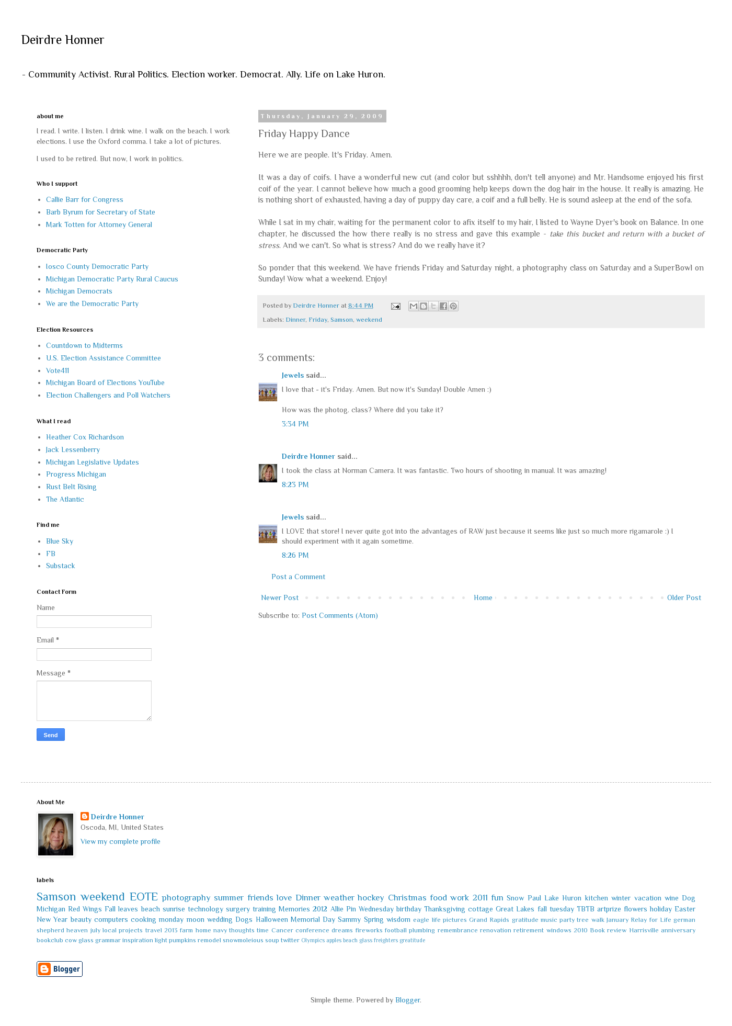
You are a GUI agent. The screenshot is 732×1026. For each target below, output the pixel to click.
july (95, 930)
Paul (534, 898)
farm (186, 930)
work (459, 898)
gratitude (525, 919)
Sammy (349, 919)
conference (312, 930)
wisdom (398, 919)
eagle (421, 919)
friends (260, 898)
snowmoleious (243, 940)
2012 (320, 909)
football (396, 930)
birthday (408, 909)
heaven (77, 930)
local (109, 930)
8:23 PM (295, 484)
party (567, 919)
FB (50, 553)
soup (272, 940)
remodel (209, 940)
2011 (480, 898)
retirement (528, 930)
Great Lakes (515, 909)
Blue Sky (59, 541)
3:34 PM (295, 424)
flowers (635, 909)
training (264, 909)
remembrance (458, 930)
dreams (342, 930)
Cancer (282, 930)
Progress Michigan (76, 474)
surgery (238, 909)
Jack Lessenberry (73, 449)
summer (229, 898)
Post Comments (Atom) (340, 615)
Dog (688, 898)
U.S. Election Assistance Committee (103, 358)
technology (205, 909)
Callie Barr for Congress (84, 199)
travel (153, 930)
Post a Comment (298, 576)
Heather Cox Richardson (85, 437)
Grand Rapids (489, 919)
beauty (81, 919)
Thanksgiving (444, 909)
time (263, 930)
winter (621, 898)
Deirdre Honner (63, 39)
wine (672, 898)
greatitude (412, 940)
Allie (337, 909)
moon (195, 919)
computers (111, 919)
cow (71, 940)
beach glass (357, 940)
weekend (369, 319)
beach (150, 909)
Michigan (51, 909)
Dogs (244, 919)
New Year (52, 919)
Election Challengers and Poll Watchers (108, 395)
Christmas (407, 898)
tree (583, 919)
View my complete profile (121, 841)
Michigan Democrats (79, 291)
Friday (317, 319)
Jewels (293, 375)
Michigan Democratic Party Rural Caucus (112, 279)
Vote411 (57, 370)
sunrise (174, 909)
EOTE (144, 896)
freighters (386, 940)
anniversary (678, 930)
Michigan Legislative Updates (92, 462)
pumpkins (182, 940)
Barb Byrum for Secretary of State (100, 212)
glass (86, 940)
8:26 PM (295, 555)
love (284, 898)
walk (597, 919)
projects (131, 930)
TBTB (585, 909)
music (549, 919)
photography (186, 898)
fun (497, 898)
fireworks (369, 930)
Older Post (684, 597)
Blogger (407, 1000)
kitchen (596, 898)
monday (171, 919)
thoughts (242, 930)
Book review (608, 930)
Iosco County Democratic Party (97, 266)
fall (542, 909)
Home (483, 597)
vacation (647, 898)
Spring (374, 919)
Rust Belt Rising (71, 486)
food (438, 898)
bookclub (50, 940)
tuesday (562, 909)
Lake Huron (562, 898)
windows (558, 930)
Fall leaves (121, 909)
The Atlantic (65, 499)
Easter (684, 909)
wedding (220, 919)
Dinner (295, 319)
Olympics (313, 940)
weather (339, 898)
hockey (371, 898)
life (436, 919)
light (161, 940)
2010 (581, 930)
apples (333, 940)
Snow (515, 898)
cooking (143, 919)
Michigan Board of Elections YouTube (105, 382)
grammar (108, 940)
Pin (351, 909)
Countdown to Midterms (84, 345)
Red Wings (85, 909)
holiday (661, 909)
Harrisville (644, 930)
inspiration (137, 940)
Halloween (272, 919)
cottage (480, 909)
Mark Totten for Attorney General (99, 224)
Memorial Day (313, 919)
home (203, 930)
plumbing (422, 930)
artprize (609, 909)
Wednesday (376, 909)
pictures (455, 919)
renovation (495, 930)
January (617, 919)
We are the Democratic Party (92, 303)
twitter (290, 940)
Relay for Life (651, 919)
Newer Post (280, 597)
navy (220, 930)
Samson (341, 319)
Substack (60, 565)
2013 (171, 930)
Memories (294, 909)
